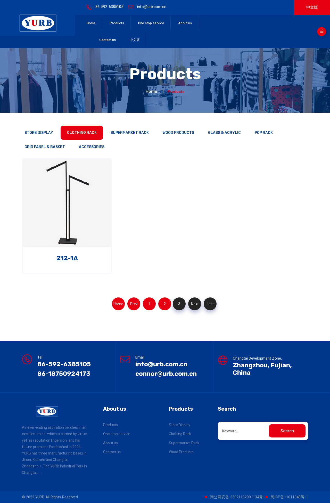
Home (91, 23)
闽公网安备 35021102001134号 (236, 497)
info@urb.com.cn (151, 6)
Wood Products (178, 133)
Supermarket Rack (130, 133)
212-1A (67, 258)
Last (210, 304)
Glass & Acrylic (224, 133)
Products (117, 23)
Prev (134, 304)
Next (195, 304)
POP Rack (264, 133)
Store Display (38, 133)
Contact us (107, 40)
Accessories (91, 147)
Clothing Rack (82, 133)
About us (185, 23)
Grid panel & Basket (44, 147)
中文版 (312, 7)
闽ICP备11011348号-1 (289, 497)
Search (287, 430)
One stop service (151, 23)
